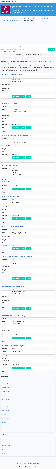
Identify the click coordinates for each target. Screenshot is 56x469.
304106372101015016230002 (8, 51)
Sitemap (34, 463)
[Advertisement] (28, 32)
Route (22, 96)
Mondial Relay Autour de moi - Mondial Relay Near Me (28, 54)
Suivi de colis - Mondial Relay (12, 19)
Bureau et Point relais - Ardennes (9, 20)
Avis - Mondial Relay (26, 19)
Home (2, 19)
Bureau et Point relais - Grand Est (41, 19)
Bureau (28, 96)
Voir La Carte (16, 96)
